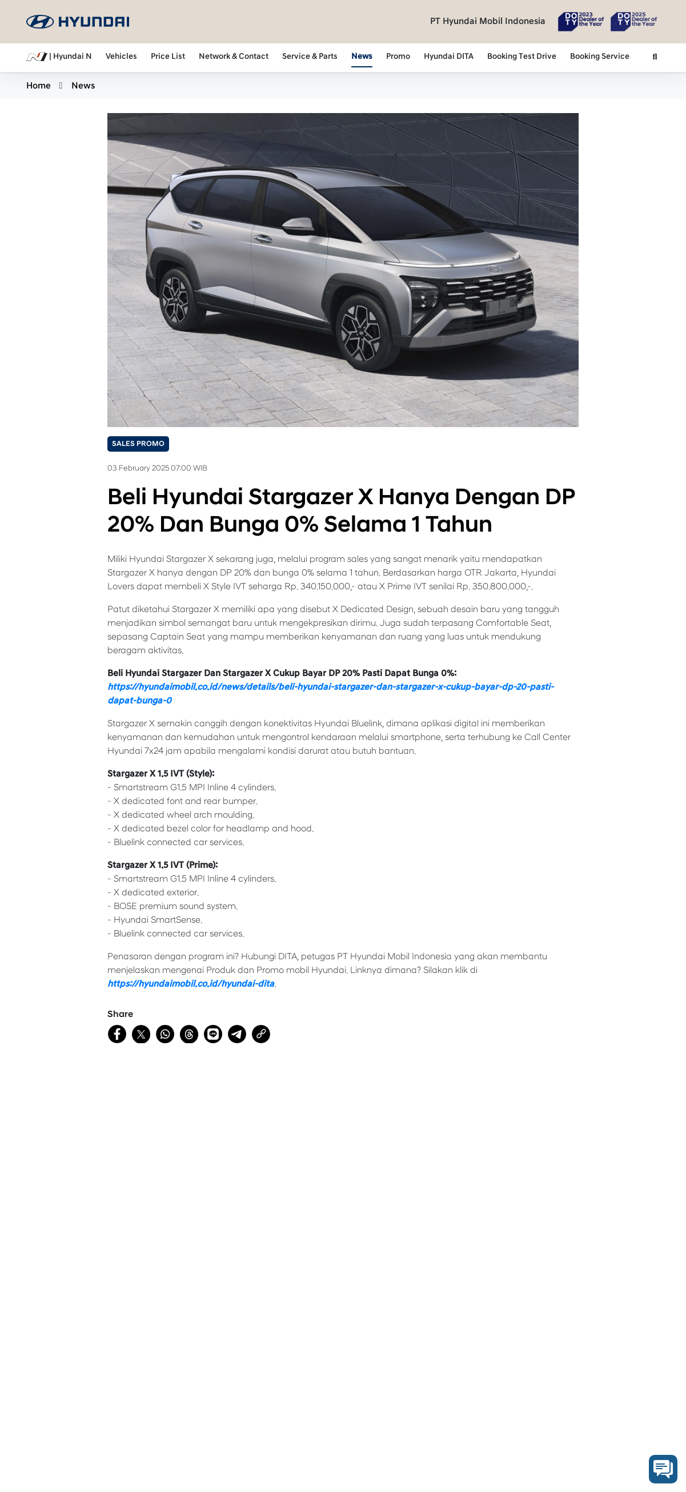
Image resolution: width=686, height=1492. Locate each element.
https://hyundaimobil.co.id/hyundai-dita (190, 984)
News (361, 56)
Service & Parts (310, 56)
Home (38, 85)
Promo (398, 56)
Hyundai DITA (449, 56)
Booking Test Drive (521, 56)
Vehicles (121, 56)
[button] (655, 58)
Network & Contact (233, 56)
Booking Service (599, 56)
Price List (168, 56)
